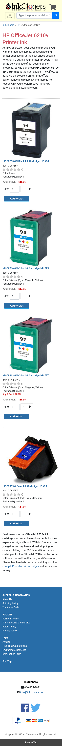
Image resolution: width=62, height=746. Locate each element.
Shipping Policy (10, 603)
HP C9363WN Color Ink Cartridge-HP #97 (25, 375)
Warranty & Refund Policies (16, 622)
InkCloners (8, 24)
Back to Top (31, 742)
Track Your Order (11, 607)
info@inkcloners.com (32, 692)
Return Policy (9, 626)
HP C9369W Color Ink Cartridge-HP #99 (24, 486)
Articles (6, 642)
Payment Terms (10, 618)
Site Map (7, 661)
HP (18, 24)
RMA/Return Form (11, 654)
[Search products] (34, 15)
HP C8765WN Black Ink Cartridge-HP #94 (25, 161)
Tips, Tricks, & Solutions (14, 646)
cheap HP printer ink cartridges (20, 566)
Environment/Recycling (14, 650)
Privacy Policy (9, 630)
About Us (7, 599)
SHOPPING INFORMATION (16, 595)
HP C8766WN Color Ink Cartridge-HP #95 (25, 268)
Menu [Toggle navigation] (9, 15)
